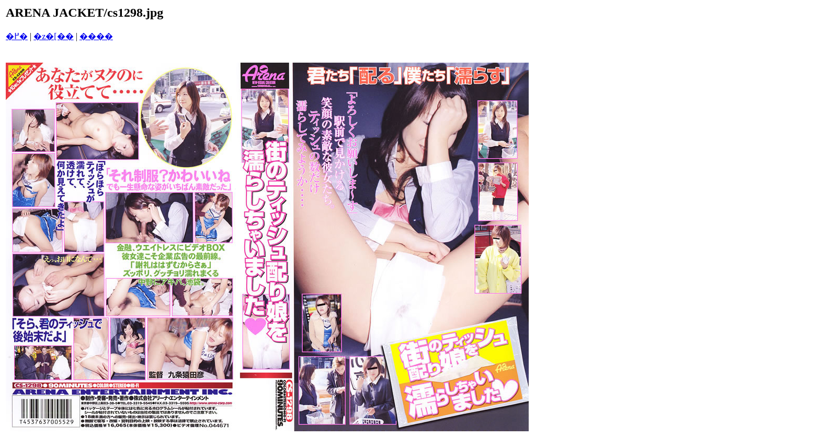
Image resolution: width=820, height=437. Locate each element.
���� (96, 36)
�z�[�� (53, 36)
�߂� (17, 36)
